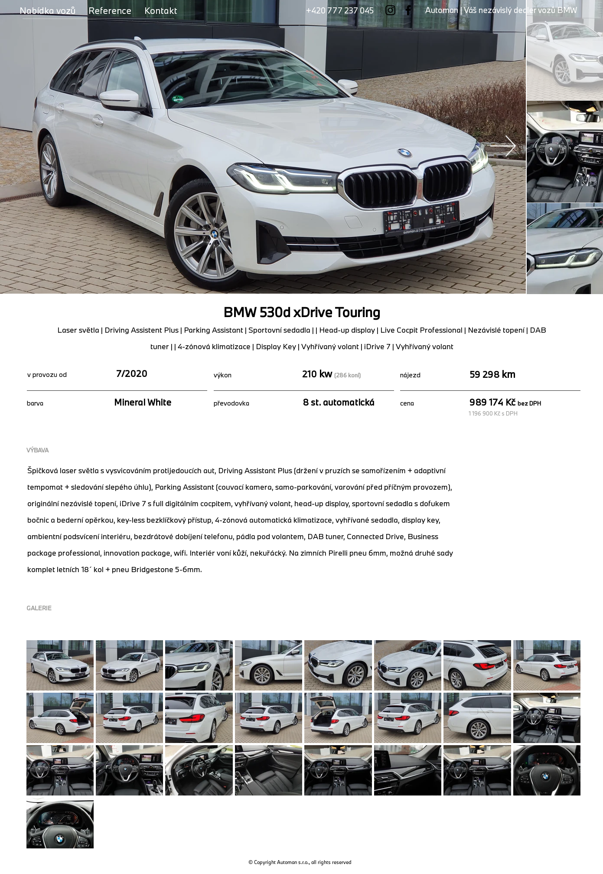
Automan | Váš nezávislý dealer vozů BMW (501, 10)
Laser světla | (80, 330)
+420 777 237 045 (340, 10)
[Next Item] (503, 146)
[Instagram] (390, 10)
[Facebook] (408, 10)
